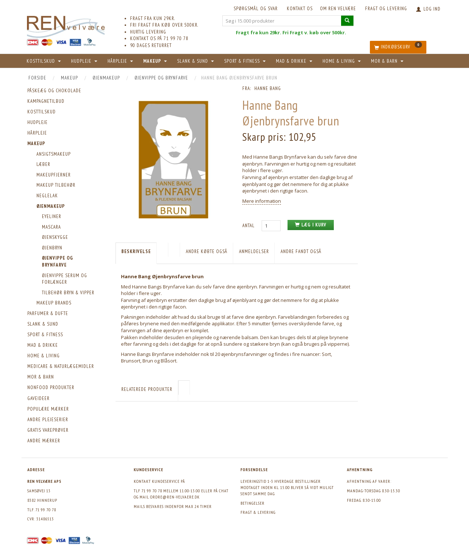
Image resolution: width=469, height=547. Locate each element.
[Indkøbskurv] (398, 47)
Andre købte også (206, 251)
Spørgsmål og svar (256, 8)
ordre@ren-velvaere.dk (175, 497)
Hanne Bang (267, 88)
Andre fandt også (301, 251)
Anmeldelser (254, 251)
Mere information (261, 201)
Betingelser (253, 503)
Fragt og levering (386, 8)
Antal (249, 225)
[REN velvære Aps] (66, 25)
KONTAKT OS (300, 8)
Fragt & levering (258, 512)
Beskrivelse (136, 251)
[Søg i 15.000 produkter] (347, 20)
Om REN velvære (338, 8)
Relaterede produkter (146, 389)
